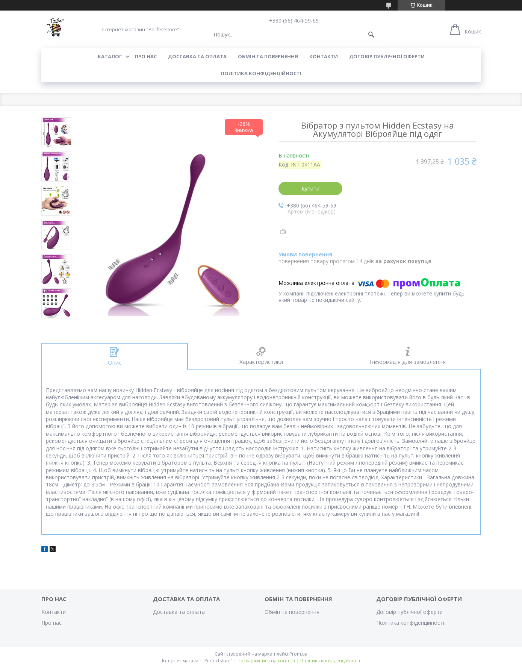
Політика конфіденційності (261, 73)
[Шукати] (371, 34)
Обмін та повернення (268, 56)
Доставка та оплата (197, 56)
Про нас (146, 56)
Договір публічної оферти (387, 56)
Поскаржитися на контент (266, 660)
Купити (310, 188)
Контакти (323, 56)
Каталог (110, 56)
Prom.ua (298, 654)
